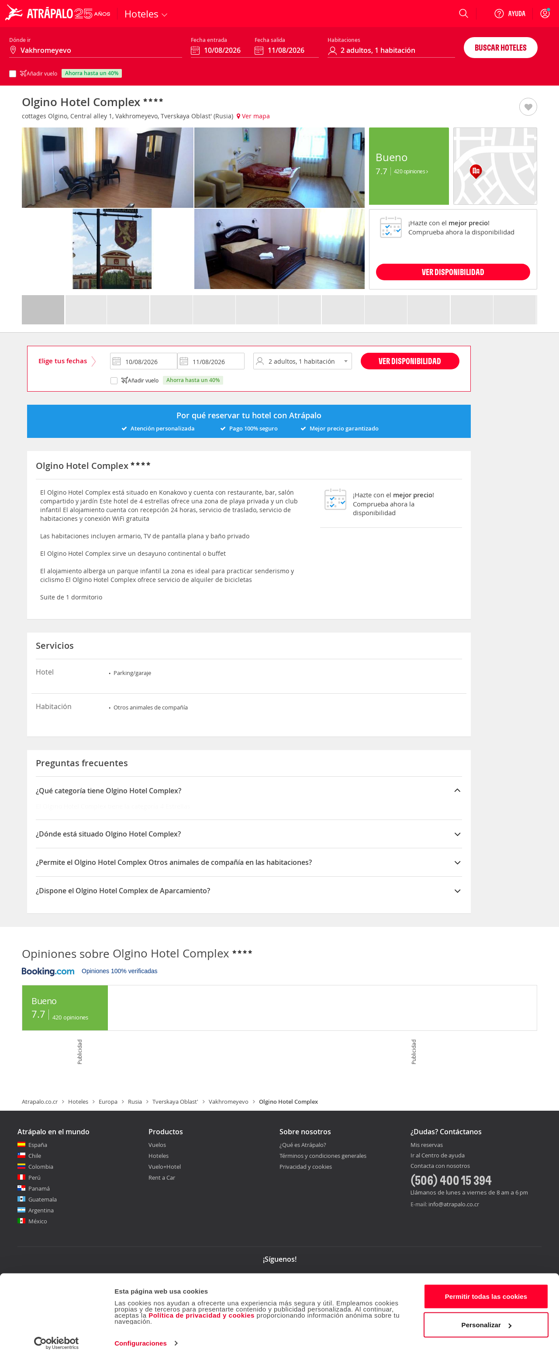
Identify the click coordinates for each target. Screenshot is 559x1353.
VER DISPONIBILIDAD (453, 271)
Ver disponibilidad (410, 360)
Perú (34, 1177)
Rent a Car (161, 1177)
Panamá (39, 1188)
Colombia (40, 1167)
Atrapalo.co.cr (40, 1101)
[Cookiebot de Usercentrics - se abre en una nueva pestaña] (56, 1336)
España (37, 1145)
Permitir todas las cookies (486, 1289)
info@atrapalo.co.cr (453, 1204)
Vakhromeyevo (228, 1101)
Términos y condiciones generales (323, 1156)
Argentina (41, 1210)
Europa (108, 1101)
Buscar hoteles (501, 47)
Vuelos (157, 1145)
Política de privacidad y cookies (201, 1308)
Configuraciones (140, 1335)
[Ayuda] (509, 13)
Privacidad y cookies (306, 1167)
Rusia (135, 1101)
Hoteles (78, 1101)
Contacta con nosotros (440, 1166)
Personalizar (486, 1317)
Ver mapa (253, 116)
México (37, 1221)
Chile (34, 1156)
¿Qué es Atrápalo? (303, 1145)
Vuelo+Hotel (164, 1167)
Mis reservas (427, 1145)
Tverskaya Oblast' (175, 1101)
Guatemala (42, 1199)
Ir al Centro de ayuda (438, 1155)
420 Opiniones (411, 171)
